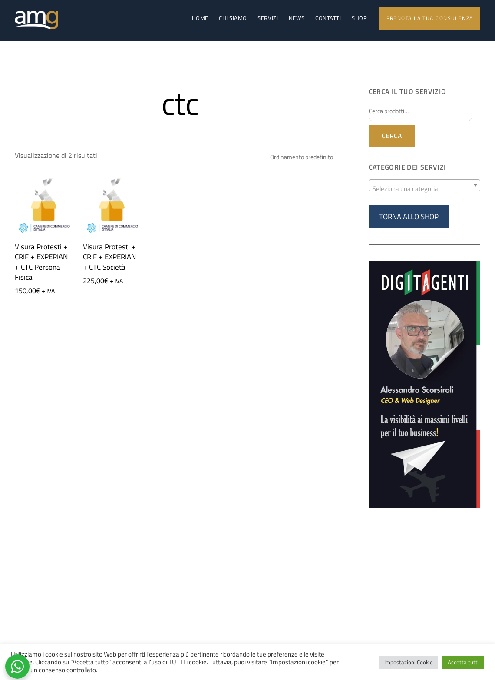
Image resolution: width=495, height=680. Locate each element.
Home (200, 18)
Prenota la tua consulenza (429, 18)
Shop (359, 18)
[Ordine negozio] (307, 158)
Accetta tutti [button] (463, 662)
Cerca (392, 136)
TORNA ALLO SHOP (409, 216)
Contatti (328, 18)
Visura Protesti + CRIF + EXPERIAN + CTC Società (109, 257)
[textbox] (424, 189)
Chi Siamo (233, 18)
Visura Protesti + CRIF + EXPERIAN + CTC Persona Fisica (41, 262)
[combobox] (424, 185)
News (297, 18)
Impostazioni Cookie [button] (408, 662)
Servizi (267, 18)
